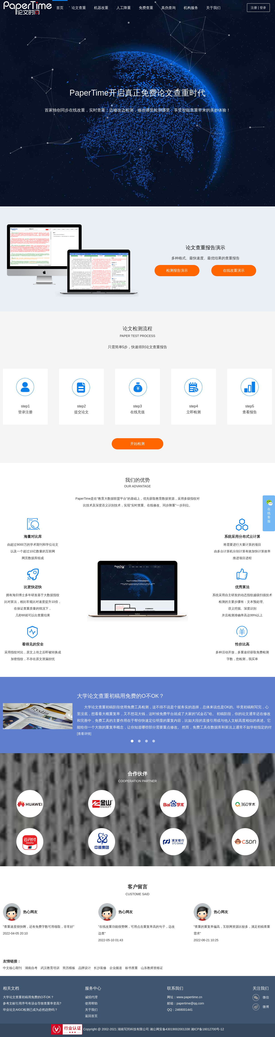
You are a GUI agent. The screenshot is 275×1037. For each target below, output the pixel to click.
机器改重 (101, 8)
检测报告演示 (177, 270)
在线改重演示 (233, 270)
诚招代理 (91, 997)
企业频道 (115, 968)
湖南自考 (31, 968)
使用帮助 (91, 1003)
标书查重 (131, 968)
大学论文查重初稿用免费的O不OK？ (28, 997)
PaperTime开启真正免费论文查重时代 (138, 92)
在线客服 (269, 511)
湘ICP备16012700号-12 (207, 1029)
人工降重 (123, 8)
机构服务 (191, 8)
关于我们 (213, 8)
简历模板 (69, 968)
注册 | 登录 (258, 7)
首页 (59, 8)
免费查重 (146, 8)
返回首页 (91, 1016)
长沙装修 (100, 968)
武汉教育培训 (50, 968)
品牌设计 (84, 968)
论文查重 (79, 8)
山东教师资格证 (152, 968)
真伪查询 (168, 8)
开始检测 (137, 444)
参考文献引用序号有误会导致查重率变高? (32, 1003)
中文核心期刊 (12, 968)
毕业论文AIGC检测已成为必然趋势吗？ (30, 1009)
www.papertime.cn (189, 997)
